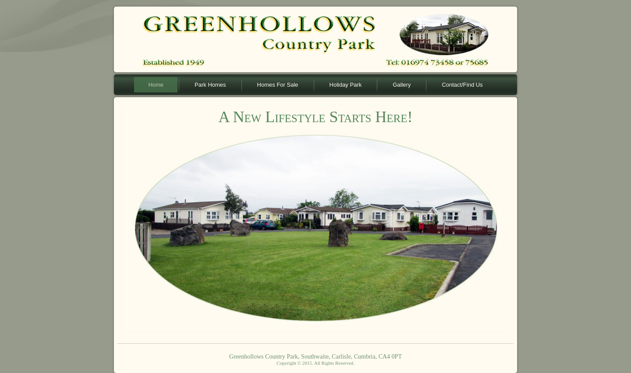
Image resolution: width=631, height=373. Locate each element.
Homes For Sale (277, 84)
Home (155, 84)
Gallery (402, 84)
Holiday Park (346, 84)
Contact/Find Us (462, 84)
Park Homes (210, 84)
